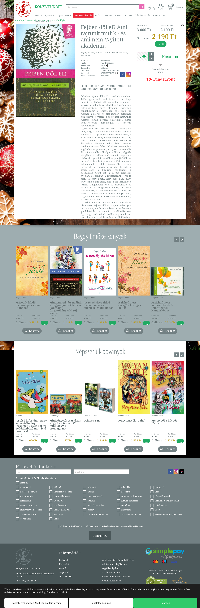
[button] (176, 5)
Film (157, 491)
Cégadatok (64, 572)
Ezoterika (125, 491)
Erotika (91, 491)
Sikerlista (120, 15)
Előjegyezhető (103, 15)
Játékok (91, 500)
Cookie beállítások (111, 580)
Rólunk (62, 568)
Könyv (38, 15)
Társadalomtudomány (98, 514)
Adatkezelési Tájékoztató (114, 564)
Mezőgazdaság (61, 505)
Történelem (25, 518)
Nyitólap (19, 20)
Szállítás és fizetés (139, 15)
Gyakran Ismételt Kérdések (116, 576)
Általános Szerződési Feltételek (118, 560)
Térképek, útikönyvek (131, 514)
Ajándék (50, 15)
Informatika (25, 500)
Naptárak (125, 505)
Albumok (92, 487)
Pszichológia (58, 20)
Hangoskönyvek (95, 496)
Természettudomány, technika (168, 514)
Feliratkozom (100, 535)
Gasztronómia (26, 496)
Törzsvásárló (43, 21)
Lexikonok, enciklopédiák (167, 500)
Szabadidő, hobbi (28, 514)
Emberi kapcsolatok (63, 491)
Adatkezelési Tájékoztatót (132, 526)
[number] (143, 56)
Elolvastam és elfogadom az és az (102, 526)
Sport (157, 509)
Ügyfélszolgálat (110, 568)
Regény (91, 509)
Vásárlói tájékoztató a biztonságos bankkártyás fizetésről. (165, 572)
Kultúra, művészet (129, 500)
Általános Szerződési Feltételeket (101, 526)
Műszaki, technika (96, 505)
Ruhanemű (126, 509)
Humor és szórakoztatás (132, 496)
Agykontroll (25, 487)
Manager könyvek (28, 505)
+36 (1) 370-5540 (26, 580)
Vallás (56, 518)
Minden (24, 482)
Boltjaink (63, 560)
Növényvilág (161, 505)
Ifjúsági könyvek (162, 496)
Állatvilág (125, 487)
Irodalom (58, 500)
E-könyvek (160, 487)
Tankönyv (58, 514)
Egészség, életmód (28, 491)
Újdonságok (65, 15)
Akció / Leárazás (83, 15)
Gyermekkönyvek (62, 496)
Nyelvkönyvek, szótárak (31, 509)
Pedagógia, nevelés (62, 509)
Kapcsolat (159, 15)
